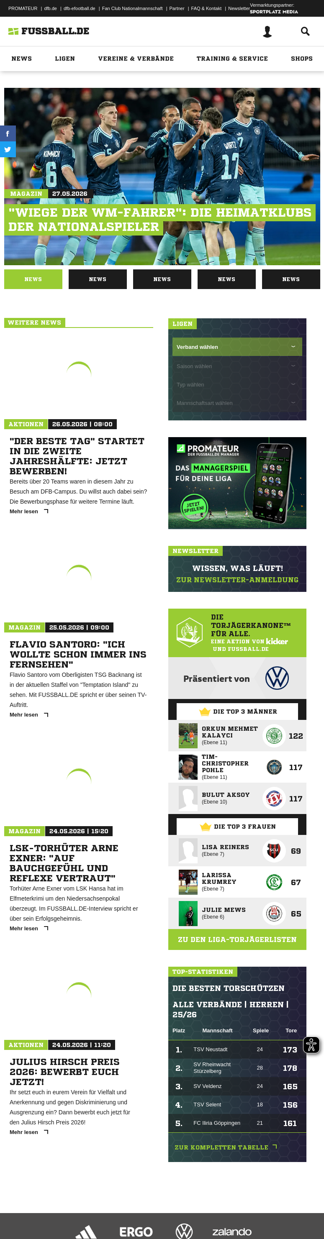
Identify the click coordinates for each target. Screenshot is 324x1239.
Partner (177, 8)
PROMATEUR (22, 8)
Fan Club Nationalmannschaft (132, 8)
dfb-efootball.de (79, 8)
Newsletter (239, 8)
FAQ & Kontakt (206, 8)
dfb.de (50, 8)
